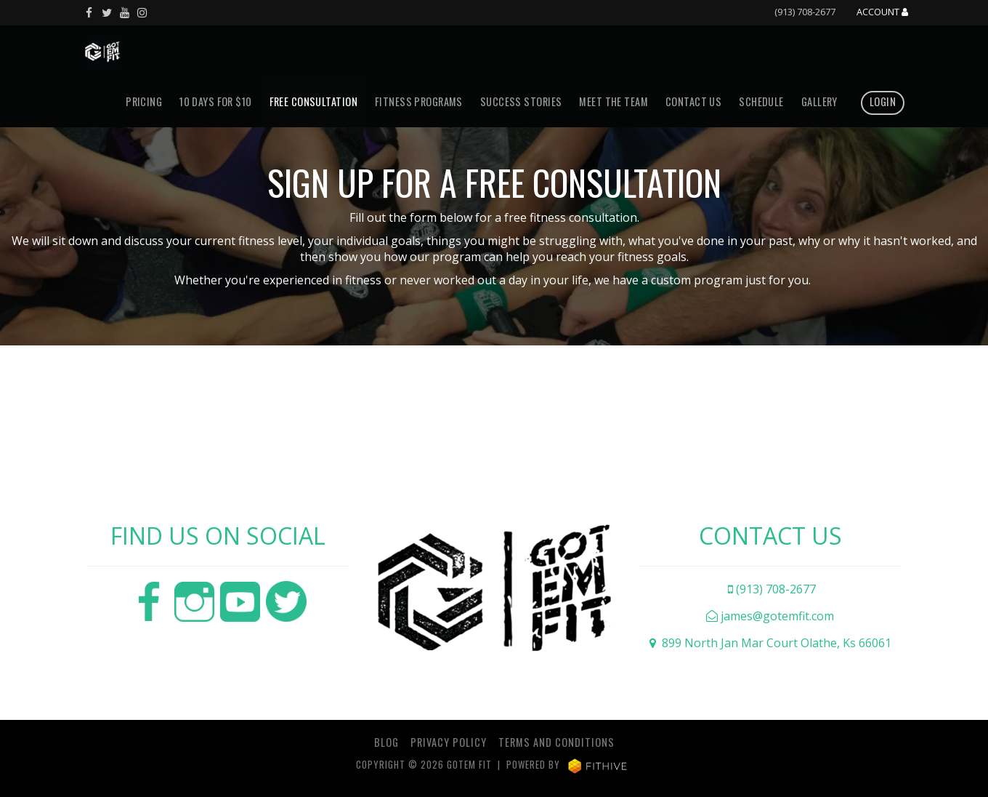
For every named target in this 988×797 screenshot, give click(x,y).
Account (882, 12)
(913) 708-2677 (804, 11)
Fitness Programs (419, 101)
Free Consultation (313, 101)
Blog (386, 742)
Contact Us (693, 101)
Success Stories (521, 101)
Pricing (144, 101)
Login (883, 101)
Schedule (761, 101)
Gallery (819, 101)
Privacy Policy (448, 742)
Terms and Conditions (556, 742)
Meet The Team (613, 101)
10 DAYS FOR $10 (215, 101)
